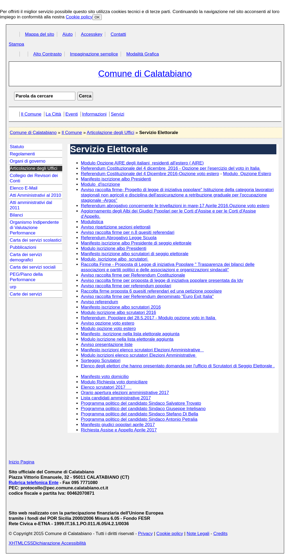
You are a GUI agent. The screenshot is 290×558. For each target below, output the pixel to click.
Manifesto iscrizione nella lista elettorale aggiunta (130, 333)
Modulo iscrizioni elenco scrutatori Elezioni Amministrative (139, 355)
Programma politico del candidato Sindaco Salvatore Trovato (141, 403)
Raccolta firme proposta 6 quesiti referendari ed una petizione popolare (151, 291)
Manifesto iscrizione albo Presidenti (116, 179)
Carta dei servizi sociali (33, 267)
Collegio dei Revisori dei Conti (34, 178)
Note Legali (198, 533)
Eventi (71, 114)
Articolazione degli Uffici (110, 132)
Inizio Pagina (21, 462)
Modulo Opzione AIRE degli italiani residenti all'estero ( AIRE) (142, 163)
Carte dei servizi (26, 294)
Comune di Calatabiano (33, 132)
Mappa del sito (39, 34)
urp (13, 286)
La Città (53, 114)
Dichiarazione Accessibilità (59, 543)
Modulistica (92, 221)
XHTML (16, 543)
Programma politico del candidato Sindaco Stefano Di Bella (139, 413)
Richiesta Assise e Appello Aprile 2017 (119, 430)
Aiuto (67, 34)
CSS (28, 543)
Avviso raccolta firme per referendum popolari (126, 285)
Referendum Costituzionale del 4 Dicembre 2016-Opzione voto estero (150, 173)
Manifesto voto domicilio (105, 376)
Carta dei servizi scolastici (35, 240)
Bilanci (16, 215)
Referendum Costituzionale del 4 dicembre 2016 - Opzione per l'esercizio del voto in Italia (171, 168)
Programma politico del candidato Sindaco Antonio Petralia (139, 419)
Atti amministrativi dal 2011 (31, 205)
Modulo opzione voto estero (108, 328)
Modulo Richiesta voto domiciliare (114, 381)
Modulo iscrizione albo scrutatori (115, 259)
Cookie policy (79, 16)
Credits (220, 533)
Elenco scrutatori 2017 (106, 387)
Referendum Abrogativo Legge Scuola (119, 237)
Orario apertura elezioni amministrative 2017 (125, 392)
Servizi (117, 114)
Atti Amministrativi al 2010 (35, 195)
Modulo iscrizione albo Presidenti (113, 248)
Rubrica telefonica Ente (34, 482)
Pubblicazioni (23, 247)
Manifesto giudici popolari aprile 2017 (118, 424)
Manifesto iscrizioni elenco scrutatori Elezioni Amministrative (142, 349)
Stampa (16, 44)
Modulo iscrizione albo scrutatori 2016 (118, 312)
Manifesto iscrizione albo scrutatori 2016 (121, 307)
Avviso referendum (99, 301)
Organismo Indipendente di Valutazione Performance (34, 227)
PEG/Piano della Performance (26, 277)
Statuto (17, 146)
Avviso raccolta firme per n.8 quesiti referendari (127, 232)
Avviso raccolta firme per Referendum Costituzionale (133, 275)
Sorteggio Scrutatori (100, 360)
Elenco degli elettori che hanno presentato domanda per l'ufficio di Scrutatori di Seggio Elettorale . (178, 365)
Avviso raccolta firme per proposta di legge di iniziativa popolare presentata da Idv (162, 280)
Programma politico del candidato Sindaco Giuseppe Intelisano (143, 408)
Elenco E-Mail (24, 188)
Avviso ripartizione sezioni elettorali (116, 227)
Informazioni (94, 114)
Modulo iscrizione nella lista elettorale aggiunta (127, 339)
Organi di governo (27, 161)
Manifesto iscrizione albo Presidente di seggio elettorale (136, 243)
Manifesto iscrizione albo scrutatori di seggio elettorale (135, 253)
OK (97, 17)
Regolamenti (22, 153)
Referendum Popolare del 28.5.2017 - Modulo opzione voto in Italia (149, 317)
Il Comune (31, 114)
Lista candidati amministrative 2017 (116, 397)
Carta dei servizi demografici (26, 257)
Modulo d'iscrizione (100, 184)
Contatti (118, 34)
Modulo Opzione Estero (247, 173)
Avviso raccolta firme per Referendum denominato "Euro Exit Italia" (147, 296)
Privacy (145, 533)
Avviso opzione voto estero (107, 323)
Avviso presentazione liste (107, 344)
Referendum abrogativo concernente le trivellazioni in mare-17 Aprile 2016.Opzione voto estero (175, 205)
